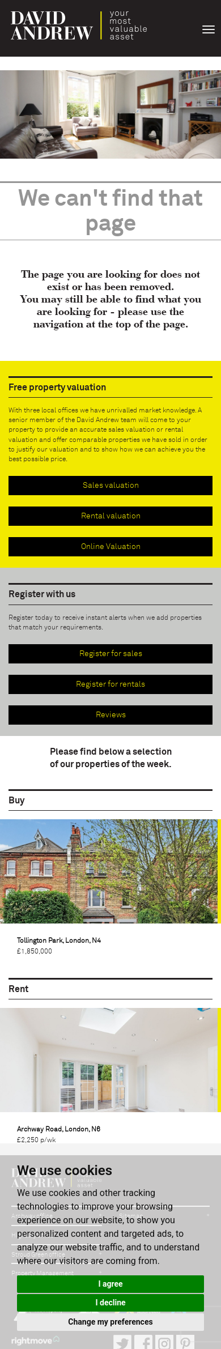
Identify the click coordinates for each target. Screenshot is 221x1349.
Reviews (111, 715)
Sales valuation (111, 486)
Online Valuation (111, 547)
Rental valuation (111, 516)
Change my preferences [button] (110, 1321)
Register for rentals (110, 684)
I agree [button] (110, 1283)
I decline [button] (110, 1302)
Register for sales (110, 654)
